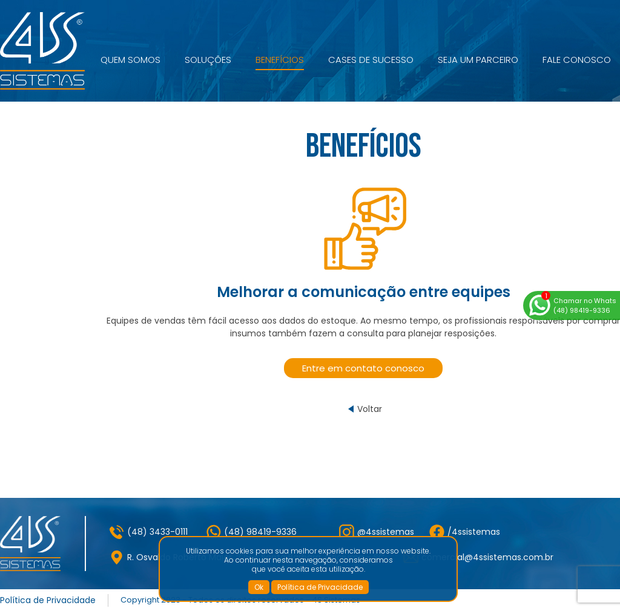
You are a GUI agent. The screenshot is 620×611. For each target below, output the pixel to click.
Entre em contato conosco (363, 368)
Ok (258, 587)
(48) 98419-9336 (260, 532)
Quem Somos (130, 59)
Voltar (369, 409)
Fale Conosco (576, 59)
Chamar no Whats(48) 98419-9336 (584, 305)
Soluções (208, 59)
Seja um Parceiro (478, 59)
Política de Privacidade (320, 587)
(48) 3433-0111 (157, 532)
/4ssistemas (473, 532)
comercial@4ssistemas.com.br (487, 557)
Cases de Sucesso (371, 59)
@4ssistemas (385, 532)
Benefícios (280, 59)
